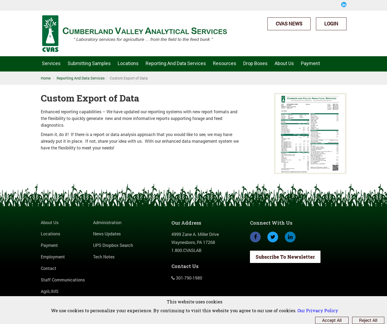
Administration (107, 222)
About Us (284, 63)
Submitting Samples (89, 63)
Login (331, 23)
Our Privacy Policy (317, 310)
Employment (53, 256)
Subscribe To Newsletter (285, 257)
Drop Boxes (255, 63)
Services (51, 63)
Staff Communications (63, 279)
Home (46, 78)
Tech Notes (104, 256)
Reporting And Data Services (176, 63)
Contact (48, 268)
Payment (310, 63)
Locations (128, 63)
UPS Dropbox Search (113, 245)
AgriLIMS (49, 291)
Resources (224, 63)
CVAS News (289, 23)
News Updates (107, 233)
